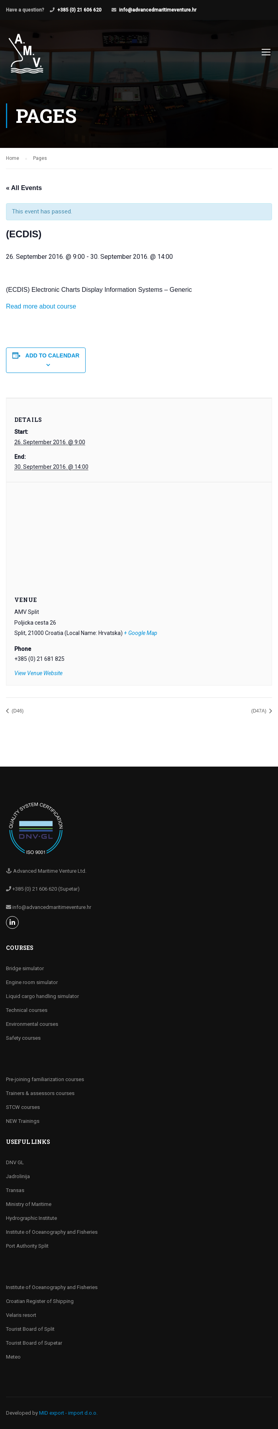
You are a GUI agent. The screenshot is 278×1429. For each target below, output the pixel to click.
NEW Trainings (22, 1121)
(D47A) (259, 711)
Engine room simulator (32, 982)
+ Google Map (140, 633)
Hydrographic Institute (31, 1218)
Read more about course (41, 306)
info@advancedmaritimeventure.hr (157, 10)
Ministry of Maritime (28, 1204)
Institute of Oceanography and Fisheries (52, 1232)
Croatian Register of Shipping (40, 1301)
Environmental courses (32, 1024)
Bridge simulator (25, 968)
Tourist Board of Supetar (34, 1343)
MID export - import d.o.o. (68, 1413)
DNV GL (15, 1162)
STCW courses (23, 1107)
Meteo (13, 1357)
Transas (15, 1190)
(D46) (16, 711)
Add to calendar (52, 355)
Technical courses (26, 1010)
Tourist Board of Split (30, 1329)
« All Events (24, 187)
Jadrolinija (18, 1176)
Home (12, 158)
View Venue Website (38, 673)
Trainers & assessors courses (40, 1093)
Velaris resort (21, 1315)
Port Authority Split (27, 1246)
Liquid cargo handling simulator (42, 996)
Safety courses (23, 1038)
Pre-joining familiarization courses (45, 1079)
